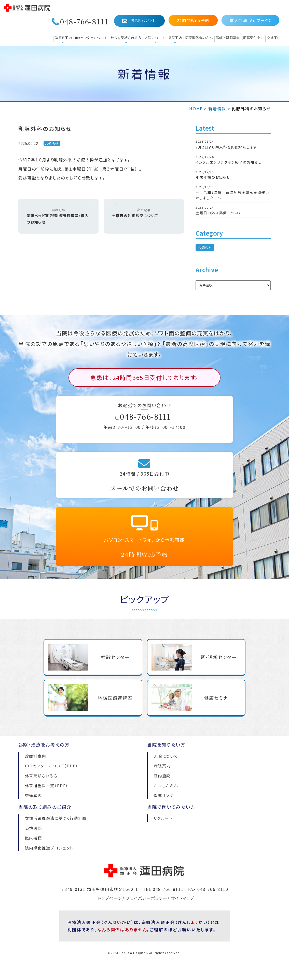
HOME (195, 108)
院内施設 (162, 775)
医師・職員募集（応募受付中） (240, 38)
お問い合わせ (139, 20)
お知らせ (52, 143)
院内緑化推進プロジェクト (49, 847)
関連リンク (163, 795)
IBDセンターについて (91, 38)
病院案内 (175, 38)
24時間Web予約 (193, 20)
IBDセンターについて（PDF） (51, 765)
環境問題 (33, 828)
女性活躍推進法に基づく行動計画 (56, 818)
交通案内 (274, 38)
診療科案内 (63, 38)
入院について (155, 38)
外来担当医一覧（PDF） (46, 785)
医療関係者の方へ (199, 38)
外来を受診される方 (126, 38)
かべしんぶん (166, 785)
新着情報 (217, 108)
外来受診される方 (41, 775)
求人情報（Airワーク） (250, 20)
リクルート (163, 818)
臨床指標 (33, 838)
